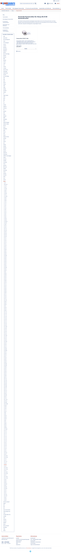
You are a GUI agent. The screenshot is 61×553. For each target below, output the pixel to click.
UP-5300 (5, 417)
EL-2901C (5, 218)
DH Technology (6, 76)
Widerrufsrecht (19, 540)
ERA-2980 (5, 386)
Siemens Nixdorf (6, 501)
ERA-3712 (5, 390)
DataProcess (5, 73)
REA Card (5, 167)
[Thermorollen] (8, 8)
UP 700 (5, 414)
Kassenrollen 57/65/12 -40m (22, 38)
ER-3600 (5, 292)
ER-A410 (5, 354)
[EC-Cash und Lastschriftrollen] (32, 8)
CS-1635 (5, 187)
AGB (17, 543)
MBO (4, 117)
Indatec (4, 104)
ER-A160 (5, 344)
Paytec (4, 157)
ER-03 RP (5, 234)
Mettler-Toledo (6, 123)
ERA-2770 (5, 381)
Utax (4, 517)
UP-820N (5, 427)
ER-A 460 (5, 328)
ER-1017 (5, 237)
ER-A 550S (5, 335)
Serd (4, 178)
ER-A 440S (5, 326)
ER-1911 (5, 243)
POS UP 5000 (6, 403)
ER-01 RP (5, 230)
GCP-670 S (5, 400)
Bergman (5, 50)
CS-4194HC (5, 196)
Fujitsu (4, 84)
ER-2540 (5, 262)
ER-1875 (5, 240)
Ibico (4, 98)
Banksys (4, 47)
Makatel (4, 116)
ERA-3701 (5, 387)
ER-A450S (5, 365)
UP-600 (5, 420)
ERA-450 (5, 393)
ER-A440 (5, 362)
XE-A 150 (5, 439)
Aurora (4, 44)
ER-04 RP (5, 236)
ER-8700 (5, 310)
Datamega (5, 71)
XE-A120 (5, 463)
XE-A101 (5, 449)
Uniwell (4, 516)
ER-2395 (5, 258)
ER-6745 (5, 308)
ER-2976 (5, 279)
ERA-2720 (5, 380)
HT (3, 93)
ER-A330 (5, 353)
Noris (4, 139)
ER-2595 (5, 270)
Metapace (5, 119)
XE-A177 (5, 475)
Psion (4, 163)
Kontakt (17, 538)
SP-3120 (5, 411)
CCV (4, 65)
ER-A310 (5, 351)
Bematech (5, 49)
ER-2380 (5, 249)
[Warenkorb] (57, 3)
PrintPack (5, 162)
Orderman (5, 154)
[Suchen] (35, 3)
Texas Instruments (6, 509)
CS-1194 (5, 185)
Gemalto (4, 90)
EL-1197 (5, 203)
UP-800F (5, 423)
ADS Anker (5, 37)
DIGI (4, 77)
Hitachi (4, 92)
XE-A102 (5, 451)
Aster (4, 41)
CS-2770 (5, 194)
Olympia (4, 147)
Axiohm (4, 45)
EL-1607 (5, 205)
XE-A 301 (5, 448)
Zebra (4, 530)
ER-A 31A (5, 322)
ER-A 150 (5, 311)
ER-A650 (5, 375)
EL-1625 (5, 208)
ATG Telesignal (6, 42)
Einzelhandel (33, 538)
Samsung (5, 170)
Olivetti (4, 146)
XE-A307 (5, 500)
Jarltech (4, 111)
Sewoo (4, 179)
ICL (3, 101)
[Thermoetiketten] (56, 8)
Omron (4, 149)
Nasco (4, 131)
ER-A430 (5, 360)
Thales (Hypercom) (6, 511)
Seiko (4, 176)
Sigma (4, 503)
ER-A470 (5, 368)
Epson (4, 82)
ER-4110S (5, 300)
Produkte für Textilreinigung (5, 31)
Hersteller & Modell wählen (8, 34)
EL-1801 (5, 209)
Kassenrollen (33, 540)
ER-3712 (5, 294)
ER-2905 (5, 273)
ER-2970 (5, 277)
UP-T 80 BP (5, 429)
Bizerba (4, 57)
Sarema (4, 173)
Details (30, 48)
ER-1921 (5, 246)
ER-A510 (5, 369)
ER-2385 (5, 252)
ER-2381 (5, 251)
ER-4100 (5, 297)
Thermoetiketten (6, 27)
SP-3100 (5, 408)
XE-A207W (5, 488)
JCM (4, 112)
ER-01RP (5, 231)
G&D (4, 85)
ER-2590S (5, 267)
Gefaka (4, 88)
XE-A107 (5, 454)
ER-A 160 (5, 313)
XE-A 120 (5, 436)
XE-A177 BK (5, 476)
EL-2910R (5, 222)
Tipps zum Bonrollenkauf (35, 544)
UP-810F (5, 424)
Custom (4, 68)
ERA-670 (5, 396)
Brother (4, 60)
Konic (4, 114)
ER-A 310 (5, 320)
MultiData (5, 128)
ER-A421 (5, 359)
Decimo (4, 74)
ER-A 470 (5, 329)
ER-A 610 (5, 338)
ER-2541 (5, 264)
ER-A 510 (5, 332)
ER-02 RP (5, 233)
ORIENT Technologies (7, 155)
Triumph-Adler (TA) (6, 514)
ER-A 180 (5, 316)
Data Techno (5, 69)
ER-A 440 (5, 325)
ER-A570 (5, 372)
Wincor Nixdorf (6, 525)
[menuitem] (28, 3)
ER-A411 (5, 356)
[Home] (3, 8)
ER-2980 (5, 280)
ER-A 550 (5, 334)
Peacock (4, 159)
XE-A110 (5, 458)
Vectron (4, 519)
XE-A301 (5, 497)
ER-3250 (5, 288)
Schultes (4, 174)
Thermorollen (5, 17)
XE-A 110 (5, 433)
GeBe (4, 87)
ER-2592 (5, 268)
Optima (4, 151)
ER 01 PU (5, 228)
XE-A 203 (5, 445)
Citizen (4, 66)
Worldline (5, 527)
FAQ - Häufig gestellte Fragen (36, 539)
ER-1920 (5, 245)
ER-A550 (5, 371)
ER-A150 (5, 343)
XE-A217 (5, 492)
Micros (4, 125)
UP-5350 (5, 418)
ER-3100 (5, 282)
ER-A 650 (5, 340)
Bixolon (4, 55)
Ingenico (4, 106)
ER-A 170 (5, 314)
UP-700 (5, 421)
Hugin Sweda (5, 95)
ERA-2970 (5, 383)
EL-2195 (5, 212)
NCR (4, 133)
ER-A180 (5, 347)
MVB (4, 130)
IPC (4, 109)
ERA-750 (5, 397)
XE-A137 (5, 466)
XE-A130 (5, 464)
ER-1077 (5, 239)
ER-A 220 (5, 317)
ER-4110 (5, 298)
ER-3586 (5, 291)
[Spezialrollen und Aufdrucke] (45, 8)
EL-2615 (5, 215)
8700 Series (5, 184)
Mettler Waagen (6, 122)
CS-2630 (5, 190)
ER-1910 (5, 242)
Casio (4, 63)
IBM (4, 100)
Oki (4, 143)
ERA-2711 (5, 378)
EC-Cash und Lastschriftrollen (6, 22)
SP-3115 (5, 409)
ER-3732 (5, 295)
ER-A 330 (5, 323)
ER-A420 (5, 357)
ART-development (6, 39)
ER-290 (5, 271)
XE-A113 (5, 460)
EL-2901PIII (5, 221)
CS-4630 (5, 197)
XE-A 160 (5, 440)
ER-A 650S (5, 341)
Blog (3, 14)
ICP (4, 103)
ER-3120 (5, 285)
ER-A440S (5, 363)
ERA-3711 (5, 389)
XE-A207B (5, 486)
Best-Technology (6, 53)
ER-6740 (5, 307)
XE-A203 (5, 482)
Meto (4, 120)
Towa (4, 513)
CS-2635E (5, 193)
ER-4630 (5, 301)
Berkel (4, 52)
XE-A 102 (5, 432)
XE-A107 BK (5, 455)
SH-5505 (5, 406)
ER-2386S (5, 255)
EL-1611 (5, 206)
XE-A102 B (5, 452)
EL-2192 (5, 211)
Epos (4, 80)
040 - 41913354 (5, 542)
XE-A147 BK (5, 472)
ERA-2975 (5, 384)
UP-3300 (5, 415)
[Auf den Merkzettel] (18, 51)
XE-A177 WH (6, 478)
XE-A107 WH (6, 457)
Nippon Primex (6, 136)
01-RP (5, 182)
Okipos (4, 144)
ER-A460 (5, 366)
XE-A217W (5, 495)
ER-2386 (5, 254)
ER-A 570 (5, 337)
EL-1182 (5, 202)
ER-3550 (5, 289)
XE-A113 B (5, 461)
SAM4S (4, 168)
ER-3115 (5, 283)
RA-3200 (5, 405)
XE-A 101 (5, 430)
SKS (4, 505)
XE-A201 (5, 479)
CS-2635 (5, 191)
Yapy (4, 528)
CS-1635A (5, 188)
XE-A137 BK (5, 467)
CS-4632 (5, 199)
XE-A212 (5, 489)
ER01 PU (5, 377)
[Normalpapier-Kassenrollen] (18, 8)
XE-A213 (5, 491)
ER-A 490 (5, 331)
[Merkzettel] (45, 3)
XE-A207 (5, 485)
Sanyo (4, 171)
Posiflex (4, 160)
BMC (4, 58)
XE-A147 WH (6, 473)
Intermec (5, 108)
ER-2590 (5, 265)
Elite (4, 79)
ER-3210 (5, 286)
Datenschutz (18, 542)
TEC (4, 508)
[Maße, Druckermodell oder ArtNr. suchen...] (28, 3)
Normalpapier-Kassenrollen (8, 19)
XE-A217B (5, 494)
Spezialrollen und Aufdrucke (6, 25)
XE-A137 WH (6, 469)
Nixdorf (4, 138)
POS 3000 (5, 402)
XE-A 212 (5, 446)
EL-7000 (5, 224)
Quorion (4, 165)
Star (4, 506)
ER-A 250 (5, 319)
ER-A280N (5, 350)
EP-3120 (5, 227)
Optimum (5, 152)
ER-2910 (5, 276)
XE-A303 (5, 498)
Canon (4, 61)
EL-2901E (5, 219)
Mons (4, 127)
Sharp (4, 181)
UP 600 (5, 412)
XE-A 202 (5, 443)
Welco (4, 524)
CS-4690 (5, 200)
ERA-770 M (5, 399)
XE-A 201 (5, 442)
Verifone (4, 520)
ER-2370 (5, 248)
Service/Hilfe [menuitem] (56, 0)
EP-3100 (5, 225)
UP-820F (5, 426)
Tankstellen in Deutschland (36, 542)
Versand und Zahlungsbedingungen (22, 539)
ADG (4, 36)
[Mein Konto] (50, 3)
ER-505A (5, 304)
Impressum (18, 544)
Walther (4, 522)
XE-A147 (5, 470)
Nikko (4, 135)
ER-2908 (5, 274)
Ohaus (4, 141)
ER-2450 (5, 261)
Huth (4, 96)
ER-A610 (5, 374)
